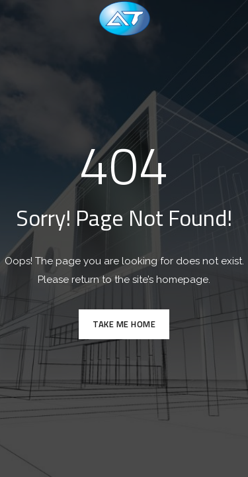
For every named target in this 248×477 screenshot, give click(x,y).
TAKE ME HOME (124, 324)
